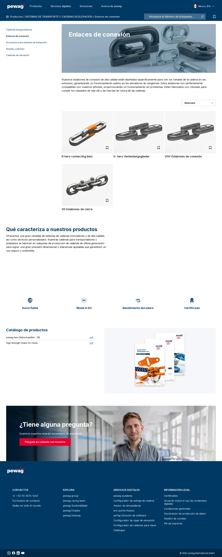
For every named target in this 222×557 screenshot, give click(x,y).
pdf (91, 337)
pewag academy (122, 495)
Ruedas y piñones (15, 49)
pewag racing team (74, 500)
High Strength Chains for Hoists (22, 343)
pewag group (70, 495)
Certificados (171, 495)
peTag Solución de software (129, 515)
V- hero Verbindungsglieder (131, 156)
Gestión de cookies (175, 518)
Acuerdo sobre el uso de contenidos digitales (185, 502)
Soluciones (86, 6)
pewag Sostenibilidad (75, 505)
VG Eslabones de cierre (77, 209)
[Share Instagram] (8, 553)
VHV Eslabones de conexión (183, 156)
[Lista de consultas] (213, 16)
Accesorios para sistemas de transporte (26, 42)
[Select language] (204, 6)
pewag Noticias (72, 515)
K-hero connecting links (77, 156)
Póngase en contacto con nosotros (45, 441)
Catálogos (119, 530)
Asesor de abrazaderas (127, 505)
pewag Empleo (71, 510)
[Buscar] (202, 17)
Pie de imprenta (173, 523)
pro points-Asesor (124, 510)
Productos (36, 6)
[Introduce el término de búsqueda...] (171, 17)
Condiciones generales (177, 508)
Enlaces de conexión (17, 36)
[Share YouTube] (22, 553)
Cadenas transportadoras (19, 29)
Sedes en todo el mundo (26, 505)
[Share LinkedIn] (18, 553)
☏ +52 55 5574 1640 (25, 495)
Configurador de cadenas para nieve (134, 525)
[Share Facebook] (13, 553)
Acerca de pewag (111, 6)
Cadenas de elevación (17, 55)
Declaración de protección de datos (185, 513)
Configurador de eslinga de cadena (133, 500)
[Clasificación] (198, 103)
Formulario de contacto (26, 500)
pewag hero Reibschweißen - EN (23, 337)
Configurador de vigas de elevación (134, 520)
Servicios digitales (60, 6)
